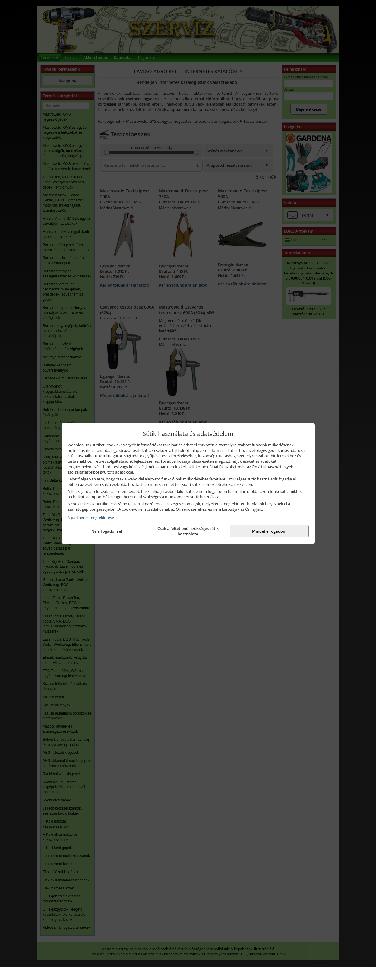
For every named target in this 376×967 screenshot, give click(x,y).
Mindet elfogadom (269, 531)
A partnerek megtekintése (91, 517)
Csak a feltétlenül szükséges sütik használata (188, 531)
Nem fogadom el (106, 531)
